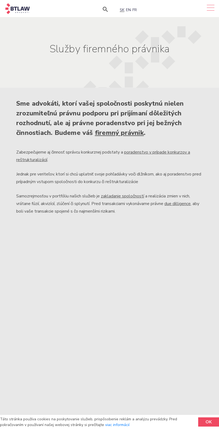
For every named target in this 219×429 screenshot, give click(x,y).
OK (208, 422)
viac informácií (117, 424)
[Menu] (211, 8)
